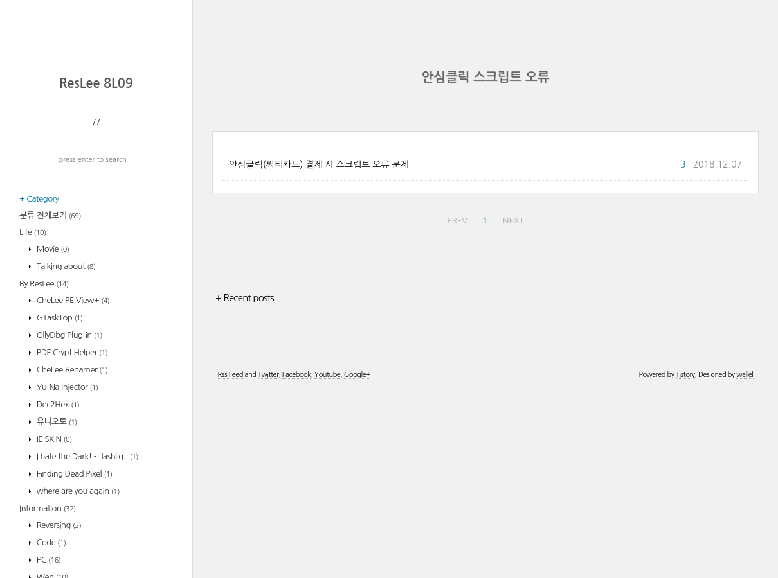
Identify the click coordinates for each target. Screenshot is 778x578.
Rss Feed (230, 561)
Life (32, 400)
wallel (744, 561)
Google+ (357, 561)
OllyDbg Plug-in (68, 503)
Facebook (296, 561)
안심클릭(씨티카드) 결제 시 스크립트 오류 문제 (319, 350)
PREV (457, 407)
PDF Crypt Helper (71, 520)
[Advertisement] (99, 151)
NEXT (513, 407)
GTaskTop (59, 486)
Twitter (268, 561)
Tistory (685, 561)
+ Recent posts (244, 484)
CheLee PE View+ (72, 468)
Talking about (65, 434)
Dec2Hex (57, 572)
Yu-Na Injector (66, 555)
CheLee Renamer (71, 538)
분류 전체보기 (50, 384)
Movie (52, 417)
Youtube (327, 561)
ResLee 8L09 (96, 251)
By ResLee (44, 452)
